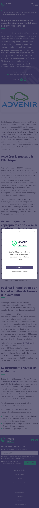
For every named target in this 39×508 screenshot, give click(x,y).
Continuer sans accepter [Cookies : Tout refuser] (26, 232)
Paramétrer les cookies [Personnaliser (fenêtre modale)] (20, 272)
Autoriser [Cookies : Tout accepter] (19, 267)
